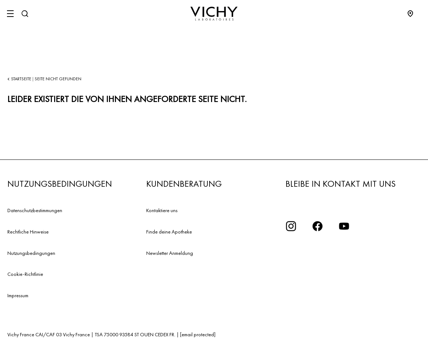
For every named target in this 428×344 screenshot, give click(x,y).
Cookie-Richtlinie (25, 274)
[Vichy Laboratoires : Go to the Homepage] (214, 14)
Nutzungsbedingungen (31, 253)
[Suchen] (24, 13)
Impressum (17, 295)
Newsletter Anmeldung (169, 253)
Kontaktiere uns (162, 210)
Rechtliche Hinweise (28, 231)
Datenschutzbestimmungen (34, 210)
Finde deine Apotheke (169, 231)
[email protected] (197, 334)
